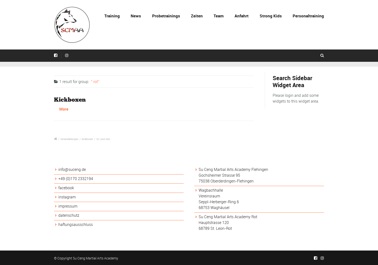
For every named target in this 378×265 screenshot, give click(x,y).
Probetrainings (166, 16)
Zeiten (197, 16)
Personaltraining (308, 16)
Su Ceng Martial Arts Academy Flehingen (233, 169)
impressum (67, 206)
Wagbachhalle (211, 190)
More (63, 109)
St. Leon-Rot (103, 139)
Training (112, 16)
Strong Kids (271, 16)
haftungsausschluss (75, 224)
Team (219, 16)
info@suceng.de (72, 169)
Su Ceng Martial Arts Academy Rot (228, 216)
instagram (67, 197)
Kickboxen (70, 99)
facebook (66, 187)
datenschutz (68, 215)
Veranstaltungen (69, 139)
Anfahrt (242, 16)
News (136, 16)
